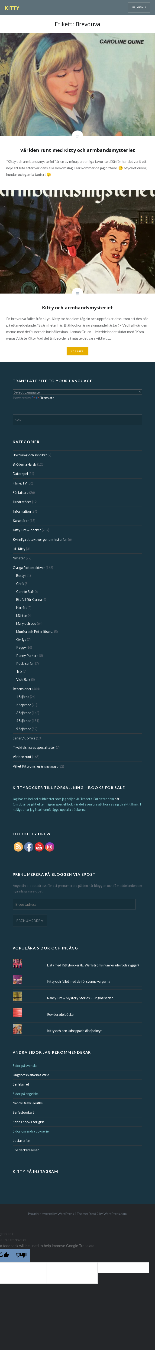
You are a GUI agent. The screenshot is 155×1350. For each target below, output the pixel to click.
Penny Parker (26, 656)
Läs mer (77, 351)
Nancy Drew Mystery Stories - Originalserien (80, 998)
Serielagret (21, 1084)
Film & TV (20, 483)
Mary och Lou (26, 623)
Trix (19, 671)
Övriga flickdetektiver (29, 568)
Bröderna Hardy (24, 464)
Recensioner (22, 689)
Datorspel (20, 474)
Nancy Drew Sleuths (28, 1103)
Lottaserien (21, 1141)
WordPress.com (115, 1214)
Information (22, 511)
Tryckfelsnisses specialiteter (34, 747)
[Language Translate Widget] (77, 392)
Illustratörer (22, 502)
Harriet (21, 608)
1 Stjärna (22, 697)
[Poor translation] (21, 1255)
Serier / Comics (24, 738)
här (117, 799)
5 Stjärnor (23, 729)
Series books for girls (29, 1122)
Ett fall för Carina (29, 599)
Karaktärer (21, 521)
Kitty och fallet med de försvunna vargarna (78, 981)
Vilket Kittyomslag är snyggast (35, 766)
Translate (43, 398)
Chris (20, 584)
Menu (141, 7)
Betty (20, 576)
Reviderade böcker (61, 1014)
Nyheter (19, 558)
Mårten (21, 616)
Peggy (21, 647)
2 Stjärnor (23, 705)
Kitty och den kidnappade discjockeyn (74, 1031)
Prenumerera (29, 920)
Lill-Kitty (19, 549)
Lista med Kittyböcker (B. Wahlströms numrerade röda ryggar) (93, 965)
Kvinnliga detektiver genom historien (40, 539)
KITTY (12, 7)
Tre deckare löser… (27, 1150)
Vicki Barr (23, 680)
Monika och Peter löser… (34, 632)
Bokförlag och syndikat (30, 455)
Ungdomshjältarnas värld (31, 1075)
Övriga (21, 640)
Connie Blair (25, 592)
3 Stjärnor (23, 713)
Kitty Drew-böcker (27, 530)
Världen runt (22, 757)
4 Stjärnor (23, 721)
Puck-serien (25, 663)
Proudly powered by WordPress (51, 1214)
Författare (21, 493)
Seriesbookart (23, 1112)
